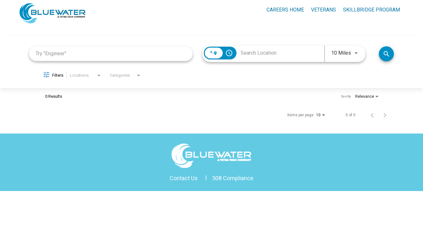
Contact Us (184, 178)
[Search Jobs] (386, 53)
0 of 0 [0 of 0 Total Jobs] (350, 115)
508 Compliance (232, 178)
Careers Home (285, 10)
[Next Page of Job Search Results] (385, 115)
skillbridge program (371, 10)
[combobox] (111, 53)
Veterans (323, 10)
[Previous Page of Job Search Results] (372, 115)
